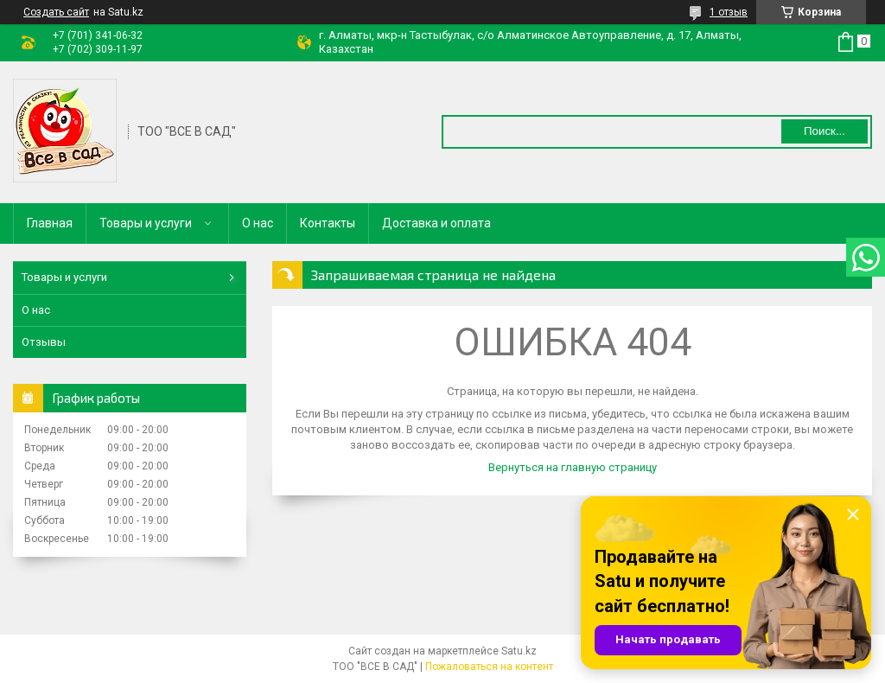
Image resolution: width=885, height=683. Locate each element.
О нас (257, 223)
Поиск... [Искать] (824, 130)
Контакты (327, 223)
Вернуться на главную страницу (572, 467)
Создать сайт (56, 12)
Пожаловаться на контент (489, 667)
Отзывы (44, 341)
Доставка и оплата (436, 223)
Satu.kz (519, 651)
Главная (50, 223)
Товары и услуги (145, 223)
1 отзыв (729, 12)
